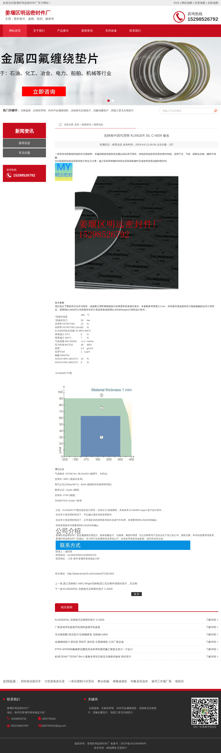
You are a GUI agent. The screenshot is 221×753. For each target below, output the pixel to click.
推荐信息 (98, 124)
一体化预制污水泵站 (81, 681)
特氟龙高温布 (139, 681)
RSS (176, 2)
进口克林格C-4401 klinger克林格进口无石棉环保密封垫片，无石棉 (100, 583)
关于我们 (39, 30)
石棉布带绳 (39, 110)
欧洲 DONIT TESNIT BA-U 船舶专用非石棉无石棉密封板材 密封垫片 (93, 656)
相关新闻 (66, 607)
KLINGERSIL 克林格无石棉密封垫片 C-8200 (88, 588)
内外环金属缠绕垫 (58, 110)
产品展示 (63, 30)
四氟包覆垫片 (101, 110)
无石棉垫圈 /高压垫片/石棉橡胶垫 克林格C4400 (81, 634)
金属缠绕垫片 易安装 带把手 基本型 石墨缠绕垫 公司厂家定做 (89, 641)
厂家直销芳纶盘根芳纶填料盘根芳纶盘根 (77, 627)
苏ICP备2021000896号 (133, 743)
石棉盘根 (26, 110)
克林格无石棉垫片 (81, 110)
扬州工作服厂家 (162, 681)
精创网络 (111, 747)
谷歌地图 (213, 2)
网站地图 (187, 2)
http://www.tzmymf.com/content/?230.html (91, 573)
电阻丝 (179, 681)
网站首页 (15, 30)
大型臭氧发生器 (55, 681)
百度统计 (122, 747)
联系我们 (135, 30)
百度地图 (199, 2)
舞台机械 (103, 681)
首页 (77, 124)
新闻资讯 (87, 30)
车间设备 (111, 30)
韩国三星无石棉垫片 (122, 110)
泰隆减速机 (120, 681)
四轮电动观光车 (31, 681)
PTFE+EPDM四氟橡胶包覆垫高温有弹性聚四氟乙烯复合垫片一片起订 (94, 649)
